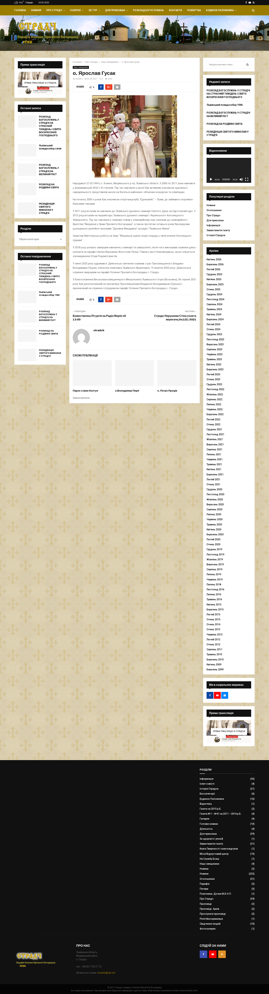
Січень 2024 (213, 329)
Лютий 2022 (213, 419)
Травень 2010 (214, 654)
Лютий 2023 (213, 374)
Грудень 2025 (214, 274)
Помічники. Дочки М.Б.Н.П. (216, 893)
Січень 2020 (213, 544)
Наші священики (81, 67)
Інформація (213, 225)
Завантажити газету (218, 230)
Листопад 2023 (215, 339)
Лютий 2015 (213, 614)
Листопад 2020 (215, 494)
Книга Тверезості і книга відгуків (219, 848)
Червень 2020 (215, 519)
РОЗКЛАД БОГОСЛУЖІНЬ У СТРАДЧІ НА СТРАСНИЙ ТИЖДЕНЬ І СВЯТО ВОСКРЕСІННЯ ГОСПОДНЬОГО (50, 126)
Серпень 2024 (214, 304)
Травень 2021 (214, 464)
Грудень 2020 (214, 489)
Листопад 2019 (215, 554)
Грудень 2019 (214, 549)
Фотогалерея (207, 928)
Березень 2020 (215, 534)
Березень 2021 (215, 474)
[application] (229, 170)
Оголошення (214, 210)
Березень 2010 (215, 659)
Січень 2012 (213, 644)
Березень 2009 (215, 669)
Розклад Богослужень (148, 10)
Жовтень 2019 (215, 559)
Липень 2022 (214, 404)
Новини (36, 10)
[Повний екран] (246, 179)
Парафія (204, 883)
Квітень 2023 (214, 364)
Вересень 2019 (215, 564)
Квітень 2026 (214, 259)
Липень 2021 (214, 454)
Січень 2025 (213, 289)
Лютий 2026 (213, 269)
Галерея (75, 10)
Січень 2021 (213, 484)
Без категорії (207, 793)
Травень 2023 (214, 359)
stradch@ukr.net (106, 972)
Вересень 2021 (215, 444)
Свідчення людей (210, 923)
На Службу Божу (209, 858)
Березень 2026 (215, 264)
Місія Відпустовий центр (214, 853)
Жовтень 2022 (215, 394)
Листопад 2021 (215, 434)
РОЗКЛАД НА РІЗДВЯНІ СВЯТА (49, 186)
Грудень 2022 (214, 384)
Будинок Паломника (220, 10)
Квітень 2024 (214, 314)
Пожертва (194, 10)
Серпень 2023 (214, 349)
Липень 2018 (214, 584)
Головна (20, 10)
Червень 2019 (215, 579)
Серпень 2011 (214, 649)
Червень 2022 (215, 409)
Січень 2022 (213, 424)
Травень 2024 (214, 309)
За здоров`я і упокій (211, 838)
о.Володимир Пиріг (127, 390)
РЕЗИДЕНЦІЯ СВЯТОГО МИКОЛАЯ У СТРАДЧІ (47, 208)
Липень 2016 (214, 594)
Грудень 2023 (214, 334)
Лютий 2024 (213, 324)
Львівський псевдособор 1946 (50, 147)
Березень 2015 (215, 609)
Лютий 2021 (213, 479)
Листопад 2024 (215, 299)
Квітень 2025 (214, 279)
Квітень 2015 (214, 604)
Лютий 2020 (213, 539)
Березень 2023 (215, 369)
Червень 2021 (215, 459)
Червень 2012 (215, 634)
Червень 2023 (215, 354)
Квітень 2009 (214, 664)
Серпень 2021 (214, 449)
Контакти (175, 10)
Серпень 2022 (214, 399)
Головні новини (209, 823)
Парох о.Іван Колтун (85, 390)
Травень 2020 (214, 524)
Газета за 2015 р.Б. (210, 808)
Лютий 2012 (213, 639)
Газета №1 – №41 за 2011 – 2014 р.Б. (220, 813)
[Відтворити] (211, 179)
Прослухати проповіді (213, 913)
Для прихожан (115, 10)
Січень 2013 (213, 629)
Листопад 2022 (215, 389)
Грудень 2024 (214, 294)
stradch (79, 79)
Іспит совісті (207, 783)
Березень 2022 (215, 414)
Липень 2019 (214, 574)
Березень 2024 (215, 319)
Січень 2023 (213, 379)
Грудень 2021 (214, 429)
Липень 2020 (214, 514)
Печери (204, 888)
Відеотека (206, 803)
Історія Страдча (216, 235)
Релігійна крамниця (211, 918)
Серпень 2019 (214, 569)
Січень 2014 (213, 624)
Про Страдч (54, 10)
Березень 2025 (215, 284)
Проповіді (206, 903)
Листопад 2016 (215, 589)
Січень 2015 (213, 619)
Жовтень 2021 (215, 439)
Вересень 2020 (215, 504)
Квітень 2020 (214, 529)
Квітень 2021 (214, 469)
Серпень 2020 (214, 509)
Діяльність (206, 828)
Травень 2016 (214, 599)
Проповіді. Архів (209, 908)
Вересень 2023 (215, 344)
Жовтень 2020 (215, 499)
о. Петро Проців (167, 390)
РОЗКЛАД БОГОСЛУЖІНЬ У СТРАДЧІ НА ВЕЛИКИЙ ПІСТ (49, 169)
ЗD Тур (93, 10)
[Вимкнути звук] (241, 179)
